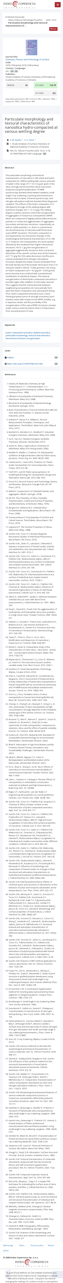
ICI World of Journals (14, 17)
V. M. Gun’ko (16, 140)
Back (53, 28)
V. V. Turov (29, 140)
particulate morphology (17, 335)
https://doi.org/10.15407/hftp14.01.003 (25, 363)
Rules (21, 1245)
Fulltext (10, 357)
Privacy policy (37, 1245)
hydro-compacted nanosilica (19, 332)
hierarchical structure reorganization (23, 338)
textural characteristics (39, 335)
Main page (8, 1245)
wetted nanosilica (41, 332)
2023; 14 (51, 20)
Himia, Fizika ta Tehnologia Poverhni (25, 20)
